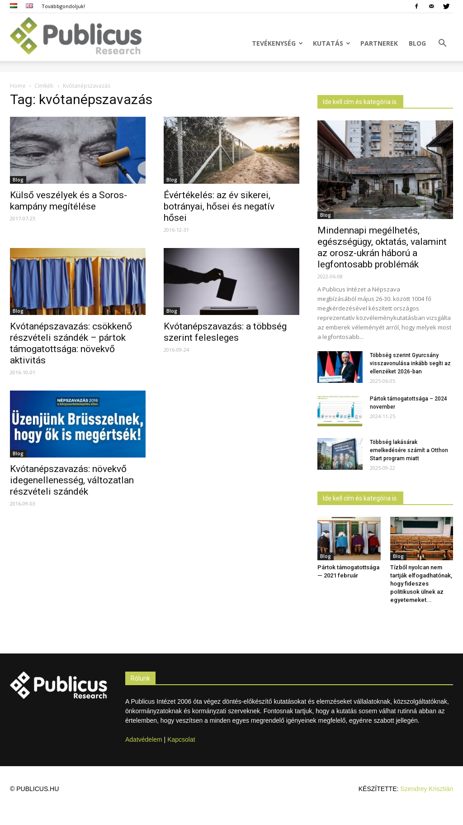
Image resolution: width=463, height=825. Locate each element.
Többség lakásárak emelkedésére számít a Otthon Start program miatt (409, 450)
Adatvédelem (143, 739)
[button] (442, 44)
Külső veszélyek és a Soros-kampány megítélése (68, 201)
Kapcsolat (181, 739)
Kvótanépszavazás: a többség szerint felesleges (225, 332)
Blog (417, 43)
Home (18, 86)
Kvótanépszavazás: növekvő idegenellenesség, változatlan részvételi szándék (72, 480)
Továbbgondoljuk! (63, 6)
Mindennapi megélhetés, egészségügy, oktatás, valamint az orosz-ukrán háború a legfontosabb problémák (382, 247)
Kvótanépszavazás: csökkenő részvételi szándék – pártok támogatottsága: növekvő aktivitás (71, 343)
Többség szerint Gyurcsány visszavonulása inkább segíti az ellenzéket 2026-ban (410, 363)
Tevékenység (277, 43)
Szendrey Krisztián (426, 788)
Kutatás (331, 43)
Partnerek (379, 43)
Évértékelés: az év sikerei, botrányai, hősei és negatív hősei (219, 206)
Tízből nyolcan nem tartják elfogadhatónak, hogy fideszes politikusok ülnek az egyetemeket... (421, 583)
